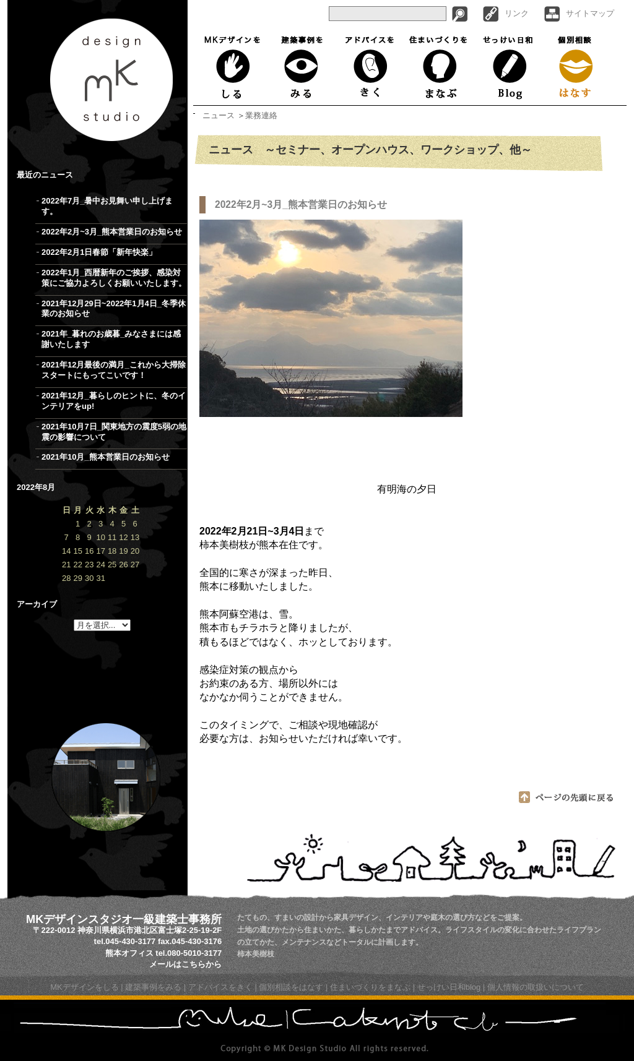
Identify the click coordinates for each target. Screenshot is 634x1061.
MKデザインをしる (234, 66)
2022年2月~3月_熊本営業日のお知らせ (111, 231)
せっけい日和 (509, 66)
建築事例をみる (302, 66)
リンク (517, 13)
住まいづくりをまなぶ (438, 66)
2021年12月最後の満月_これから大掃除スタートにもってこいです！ (113, 370)
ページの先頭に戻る (566, 797)
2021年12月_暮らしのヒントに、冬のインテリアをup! (113, 401)
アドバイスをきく (369, 66)
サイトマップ (590, 13)
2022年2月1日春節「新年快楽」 (99, 252)
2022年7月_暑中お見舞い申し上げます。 (107, 206)
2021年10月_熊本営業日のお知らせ (105, 457)
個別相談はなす (576, 66)
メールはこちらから (185, 964)
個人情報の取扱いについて (535, 987)
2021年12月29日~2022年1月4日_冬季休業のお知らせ (113, 309)
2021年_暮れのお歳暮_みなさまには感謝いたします (111, 339)
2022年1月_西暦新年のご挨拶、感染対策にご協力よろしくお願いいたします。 (113, 278)
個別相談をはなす (291, 987)
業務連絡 (261, 115)
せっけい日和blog (449, 987)
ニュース (218, 115)
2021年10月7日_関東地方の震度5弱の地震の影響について (113, 432)
